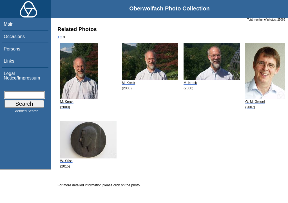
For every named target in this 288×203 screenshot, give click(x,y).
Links (9, 61)
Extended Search (25, 112)
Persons (12, 49)
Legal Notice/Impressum (22, 75)
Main (9, 24)
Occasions (14, 36)
